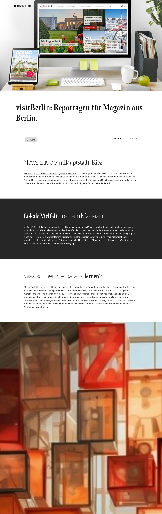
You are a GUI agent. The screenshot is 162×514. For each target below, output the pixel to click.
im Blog (102, 300)
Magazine (31, 140)
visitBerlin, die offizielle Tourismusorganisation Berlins (50, 173)
